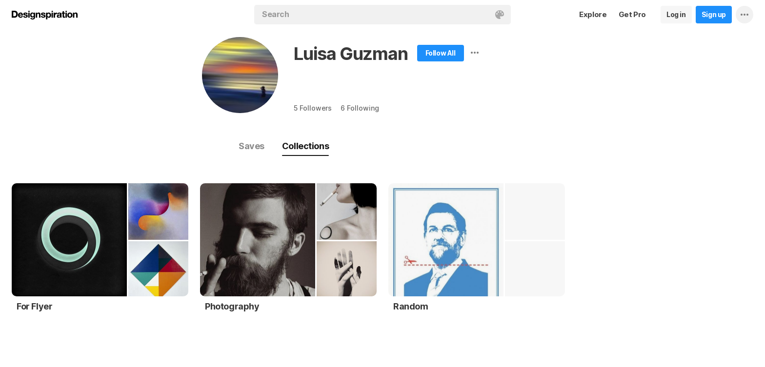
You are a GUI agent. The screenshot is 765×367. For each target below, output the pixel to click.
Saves (251, 146)
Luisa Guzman (351, 53)
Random (410, 306)
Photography (232, 306)
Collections (305, 146)
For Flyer (34, 306)
